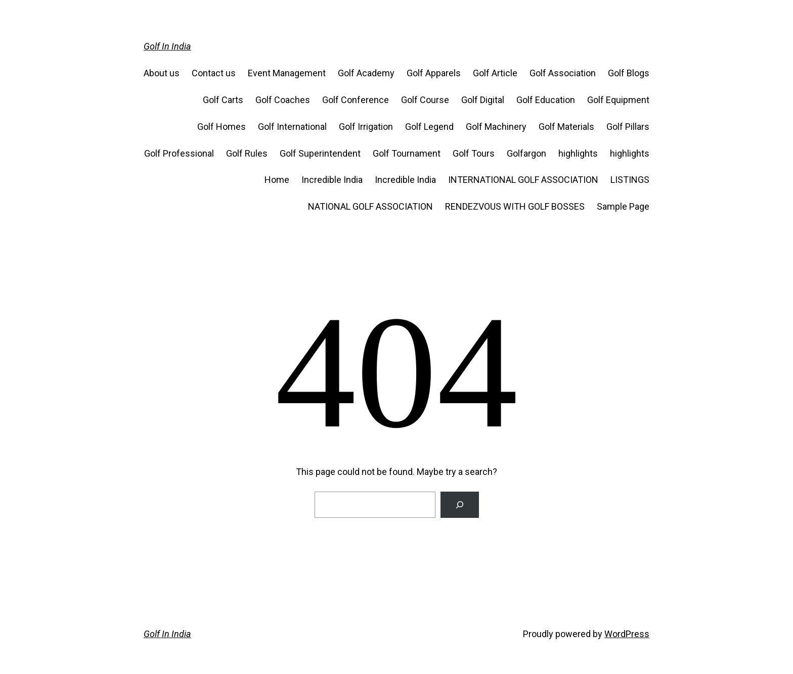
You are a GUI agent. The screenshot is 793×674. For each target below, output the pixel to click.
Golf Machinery (496, 126)
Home (277, 179)
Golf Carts (223, 99)
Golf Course (425, 99)
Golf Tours (474, 153)
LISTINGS (629, 179)
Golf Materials (566, 126)
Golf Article (495, 73)
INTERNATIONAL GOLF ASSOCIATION (523, 179)
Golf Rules (247, 153)
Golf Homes (221, 126)
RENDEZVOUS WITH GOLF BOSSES (515, 206)
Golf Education (545, 99)
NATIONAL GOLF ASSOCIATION (370, 206)
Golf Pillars (627, 126)
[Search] (459, 505)
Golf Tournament (406, 153)
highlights (578, 153)
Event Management (287, 73)
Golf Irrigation (366, 126)
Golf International (292, 126)
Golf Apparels (434, 73)
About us (162, 73)
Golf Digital (482, 99)
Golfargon (526, 153)
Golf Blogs (628, 73)
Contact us (214, 73)
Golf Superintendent (320, 153)
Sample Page (623, 206)
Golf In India (167, 46)
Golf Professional (179, 153)
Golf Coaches (282, 99)
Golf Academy (366, 73)
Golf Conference (355, 99)
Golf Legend (429, 126)
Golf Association (563, 73)
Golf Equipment (618, 99)
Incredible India (332, 179)
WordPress (626, 634)
